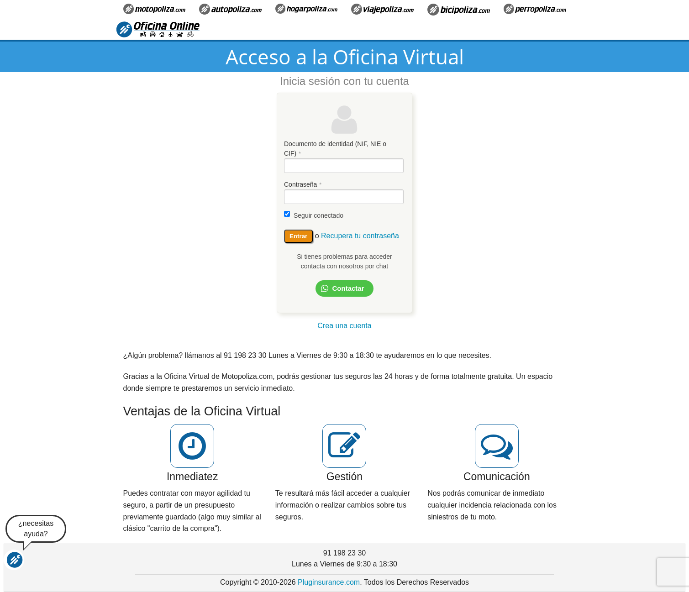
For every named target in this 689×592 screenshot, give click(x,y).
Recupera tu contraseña (360, 236)
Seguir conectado (318, 215)
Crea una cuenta (344, 326)
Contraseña (300, 184)
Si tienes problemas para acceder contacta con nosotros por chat (344, 261)
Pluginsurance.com (329, 582)
